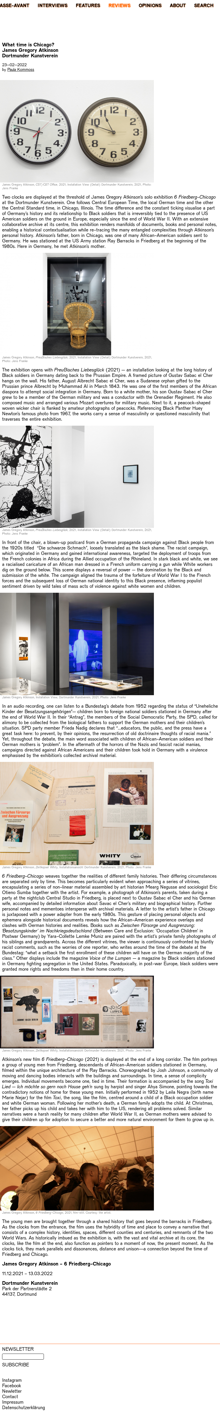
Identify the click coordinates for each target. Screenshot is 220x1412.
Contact (10, 1396)
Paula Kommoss (20, 69)
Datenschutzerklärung (23, 1407)
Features (88, 5)
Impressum (13, 1402)
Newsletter (18, 1349)
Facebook (11, 1385)
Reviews (119, 5)
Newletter (12, 1391)
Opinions (150, 5)
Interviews (52, 5)
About (178, 5)
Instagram (12, 1380)
